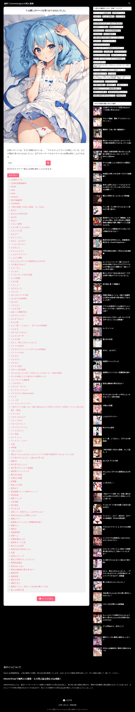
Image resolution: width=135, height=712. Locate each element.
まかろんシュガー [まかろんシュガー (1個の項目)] (119, 55)
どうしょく (15, 285)
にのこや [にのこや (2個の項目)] (121, 16)
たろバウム (15, 268)
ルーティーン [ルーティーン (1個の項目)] (111, 81)
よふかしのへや (17, 336)
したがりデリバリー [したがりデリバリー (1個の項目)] (101, 44)
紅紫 (13, 553)
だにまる (14, 271)
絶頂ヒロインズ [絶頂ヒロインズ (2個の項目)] (116, 27)
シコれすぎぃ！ (17, 383)
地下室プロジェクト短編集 (22, 468)
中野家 (13, 448)
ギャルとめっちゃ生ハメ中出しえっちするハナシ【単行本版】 (37, 373)
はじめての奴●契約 (19, 298)
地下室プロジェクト (19, 465)
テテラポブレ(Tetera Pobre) (22, 393)
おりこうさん (16, 237)
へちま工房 (15, 309)
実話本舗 (14, 495)
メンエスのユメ (17, 431)
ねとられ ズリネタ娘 (19, 295)
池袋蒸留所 (15, 532)
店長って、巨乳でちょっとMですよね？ (27, 512)
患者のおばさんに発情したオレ (24, 515)
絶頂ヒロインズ (17, 556)
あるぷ (13, 220)
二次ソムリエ (16, 451)
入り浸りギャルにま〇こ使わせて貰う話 (27, 458)
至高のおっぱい (17, 566)
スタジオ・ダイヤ (18, 387)
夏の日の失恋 (16, 475)
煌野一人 (14, 536)
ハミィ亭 (14, 400)
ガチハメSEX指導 (18, 370)
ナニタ (13, 397)
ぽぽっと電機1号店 (19, 312)
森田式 (13, 529)
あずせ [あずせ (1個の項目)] (97, 41)
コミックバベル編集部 (20, 380)
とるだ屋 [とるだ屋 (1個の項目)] (109, 51)
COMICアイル (17, 180)
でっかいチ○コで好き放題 (21, 275)
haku (13, 190)
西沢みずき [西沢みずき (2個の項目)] (99, 30)
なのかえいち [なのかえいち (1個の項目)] (120, 51)
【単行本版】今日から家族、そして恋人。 (28, 207)
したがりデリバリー (19, 254)
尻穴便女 (14, 505)
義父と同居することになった (23, 559)
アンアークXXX (17, 353)
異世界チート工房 (18, 542)
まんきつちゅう (17, 319)
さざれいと (15, 248)
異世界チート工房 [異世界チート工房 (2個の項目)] (101, 27)
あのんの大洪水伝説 (19, 214)
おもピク (14, 234)
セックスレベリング (19, 390)
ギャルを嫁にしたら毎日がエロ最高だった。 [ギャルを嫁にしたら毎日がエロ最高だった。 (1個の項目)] (109, 70)
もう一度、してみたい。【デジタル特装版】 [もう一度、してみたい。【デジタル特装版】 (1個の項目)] (109, 58)
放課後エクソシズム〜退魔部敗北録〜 (26, 522)
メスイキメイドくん (19, 427)
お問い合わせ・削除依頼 (67, 705)
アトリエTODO (17, 346)
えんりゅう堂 (16, 231)
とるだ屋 (14, 281)
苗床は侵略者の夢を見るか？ (23, 570)
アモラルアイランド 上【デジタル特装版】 (29, 349)
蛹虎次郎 (14, 573)
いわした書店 (16, 224)
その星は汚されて (18, 265)
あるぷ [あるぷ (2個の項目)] (97, 16)
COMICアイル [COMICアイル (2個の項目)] (118, 13)
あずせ (13, 210)
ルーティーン (16, 437)
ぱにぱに (14, 302)
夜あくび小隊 (16, 485)
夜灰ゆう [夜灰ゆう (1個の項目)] (112, 85)
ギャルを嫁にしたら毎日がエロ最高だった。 (29, 376)
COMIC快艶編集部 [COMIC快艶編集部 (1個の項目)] (113, 30)
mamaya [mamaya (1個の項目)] (98, 34)
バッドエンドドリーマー (21, 404)
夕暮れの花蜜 (16, 478)
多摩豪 (13, 481)
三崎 (13, 444)
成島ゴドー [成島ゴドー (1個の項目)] (123, 85)
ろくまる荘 (15, 339)
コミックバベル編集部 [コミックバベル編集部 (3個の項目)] (102, 13)
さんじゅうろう (17, 251)
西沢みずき (15, 580)
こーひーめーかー (18, 244)
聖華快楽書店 (16, 563)
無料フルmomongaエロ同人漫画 (19, 3)
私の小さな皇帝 (17, 546)
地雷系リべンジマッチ (20, 471)
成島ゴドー (15, 519)
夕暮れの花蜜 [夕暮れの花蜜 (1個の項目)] (99, 85)
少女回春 (14, 502)
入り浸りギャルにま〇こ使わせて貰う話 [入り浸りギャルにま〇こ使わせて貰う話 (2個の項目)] (108, 23)
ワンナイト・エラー (19, 441)
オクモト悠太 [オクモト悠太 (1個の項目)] (99, 62)
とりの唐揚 (15, 278)
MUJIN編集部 (16, 200)
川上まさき (15, 509)
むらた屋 (14, 322)
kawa (13, 193)
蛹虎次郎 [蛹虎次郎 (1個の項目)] (121, 95)
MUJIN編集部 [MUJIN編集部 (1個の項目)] (110, 34)
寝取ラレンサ (16, 498)
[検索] (48, 163)
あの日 (13, 217)
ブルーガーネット (18, 424)
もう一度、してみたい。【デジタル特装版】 (29, 326)
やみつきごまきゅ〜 (19, 332)
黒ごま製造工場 (17, 590)
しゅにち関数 (16, 258)
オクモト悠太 (16, 366)
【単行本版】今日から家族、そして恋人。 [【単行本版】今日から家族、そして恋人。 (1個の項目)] (109, 37)
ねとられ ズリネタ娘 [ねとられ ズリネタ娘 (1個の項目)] (102, 55)
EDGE (13, 187)
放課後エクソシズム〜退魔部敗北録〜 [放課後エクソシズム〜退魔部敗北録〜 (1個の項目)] (107, 88)
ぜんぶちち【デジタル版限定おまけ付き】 (28, 261)
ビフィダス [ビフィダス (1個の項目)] (99, 81)
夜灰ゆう (14, 488)
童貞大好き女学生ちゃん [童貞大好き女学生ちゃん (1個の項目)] (118, 92)
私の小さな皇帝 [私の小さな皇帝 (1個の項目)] (100, 92)
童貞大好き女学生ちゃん (21, 549)
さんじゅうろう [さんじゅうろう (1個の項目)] (109, 41)
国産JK (14, 461)
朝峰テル (14, 526)
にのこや (14, 292)
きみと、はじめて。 (19, 241)
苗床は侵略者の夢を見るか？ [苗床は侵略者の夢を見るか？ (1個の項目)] (104, 95)
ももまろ (14, 329)
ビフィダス (15, 414)
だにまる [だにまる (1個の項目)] (98, 51)
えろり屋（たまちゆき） (21, 227)
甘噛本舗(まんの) (18, 539)
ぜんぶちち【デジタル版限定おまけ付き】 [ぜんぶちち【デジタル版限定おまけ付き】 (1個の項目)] (109, 48)
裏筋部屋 (14, 576)
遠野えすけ (15, 583)
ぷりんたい (15, 305)
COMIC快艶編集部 (18, 183)
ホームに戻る (46, 599)
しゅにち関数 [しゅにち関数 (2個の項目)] (108, 16)
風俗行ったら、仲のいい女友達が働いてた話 (29, 587)
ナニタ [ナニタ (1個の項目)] (112, 73)
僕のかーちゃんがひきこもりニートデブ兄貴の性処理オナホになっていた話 (42, 454)
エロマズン (15, 359)
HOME (67, 700)
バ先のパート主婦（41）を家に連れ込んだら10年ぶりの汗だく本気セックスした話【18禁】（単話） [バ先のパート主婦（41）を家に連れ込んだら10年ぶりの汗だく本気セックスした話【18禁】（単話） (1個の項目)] (112, 77)
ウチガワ (14, 356)
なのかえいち (16, 288)
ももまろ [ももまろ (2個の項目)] (98, 20)
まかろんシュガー (18, 315)
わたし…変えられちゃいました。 (25, 343)
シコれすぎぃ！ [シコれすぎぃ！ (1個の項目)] (100, 73)
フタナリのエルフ (18, 417)
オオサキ (14, 363)
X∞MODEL (15, 204)
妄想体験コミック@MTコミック (24, 492)
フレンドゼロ (16, 420)
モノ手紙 (14, 434)
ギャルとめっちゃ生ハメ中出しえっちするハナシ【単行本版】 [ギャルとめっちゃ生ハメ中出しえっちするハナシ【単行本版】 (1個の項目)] (112, 65)
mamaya (14, 197)
